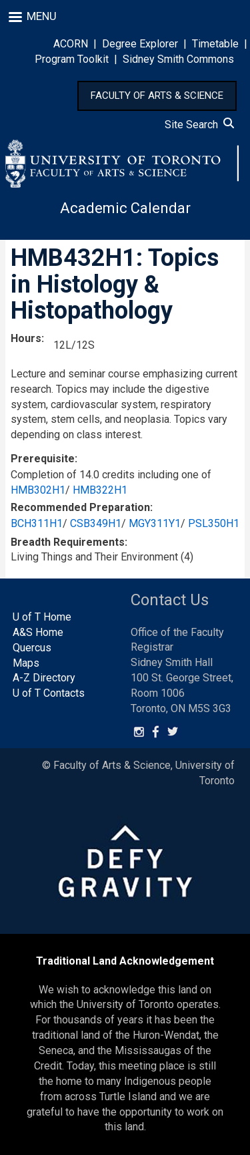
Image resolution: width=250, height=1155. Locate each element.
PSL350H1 (213, 523)
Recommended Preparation (80, 507)
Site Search (199, 124)
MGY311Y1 (155, 523)
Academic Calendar (125, 208)
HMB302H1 (38, 490)
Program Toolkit (72, 59)
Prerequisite (43, 458)
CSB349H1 (95, 523)
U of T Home (42, 617)
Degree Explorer (140, 43)
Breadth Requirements (68, 542)
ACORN (70, 43)
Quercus (32, 647)
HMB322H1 (100, 490)
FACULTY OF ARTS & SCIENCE (157, 96)
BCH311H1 (37, 523)
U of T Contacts (49, 693)
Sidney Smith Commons (178, 59)
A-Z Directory (44, 677)
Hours (26, 338)
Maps (26, 663)
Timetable (215, 43)
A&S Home (38, 632)
